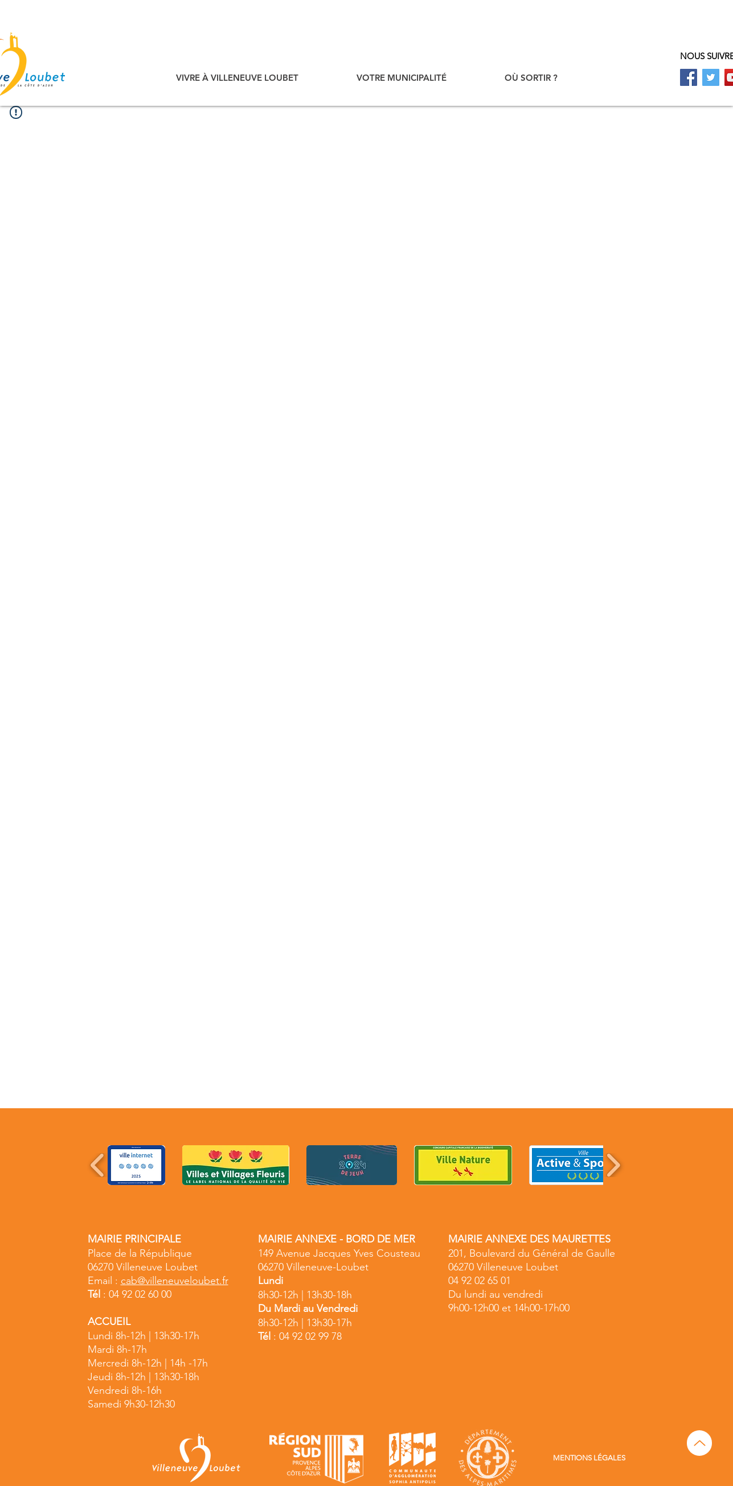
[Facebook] (688, 77)
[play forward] (613, 1165)
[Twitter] (710, 77)
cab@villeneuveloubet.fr (174, 1280)
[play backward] (97, 1165)
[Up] (699, 1443)
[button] (237, 78)
